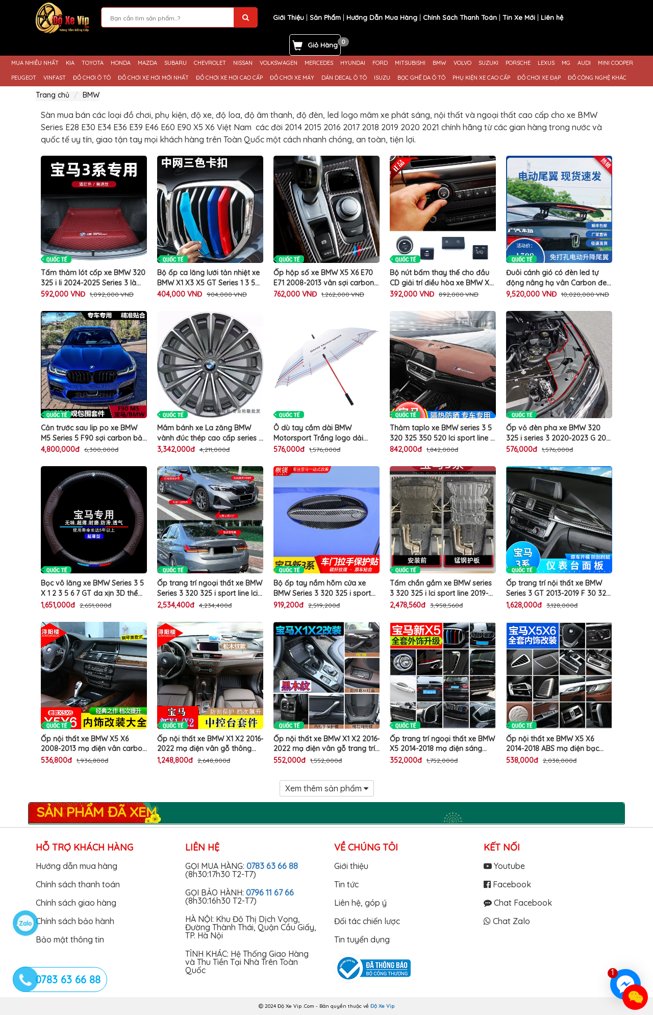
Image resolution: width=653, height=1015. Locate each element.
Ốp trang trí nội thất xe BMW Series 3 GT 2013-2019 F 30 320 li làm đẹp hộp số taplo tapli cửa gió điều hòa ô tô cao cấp (558, 588)
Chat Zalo (507, 921)
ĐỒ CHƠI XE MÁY (292, 78)
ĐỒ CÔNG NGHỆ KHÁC (597, 78)
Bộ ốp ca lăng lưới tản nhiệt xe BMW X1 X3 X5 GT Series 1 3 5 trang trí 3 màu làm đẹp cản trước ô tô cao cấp (208, 278)
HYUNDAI (352, 63)
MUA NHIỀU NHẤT (35, 63)
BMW (439, 63)
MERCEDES (319, 63)
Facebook (507, 884)
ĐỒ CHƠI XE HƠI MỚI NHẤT (153, 78)
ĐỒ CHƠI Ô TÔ (92, 78)
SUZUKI (488, 63)
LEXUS (546, 63)
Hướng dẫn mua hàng (76, 866)
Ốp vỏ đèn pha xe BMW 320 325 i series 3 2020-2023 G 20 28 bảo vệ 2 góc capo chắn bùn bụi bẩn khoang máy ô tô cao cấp (557, 433)
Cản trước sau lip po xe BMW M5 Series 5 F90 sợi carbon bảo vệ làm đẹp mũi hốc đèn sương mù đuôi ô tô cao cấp (94, 433)
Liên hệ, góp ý (360, 903)
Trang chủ (52, 95)
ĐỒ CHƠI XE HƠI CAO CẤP (229, 78)
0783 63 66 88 (272, 866)
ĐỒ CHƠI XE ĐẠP (539, 78)
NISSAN (243, 63)
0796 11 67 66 (270, 892)
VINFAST (54, 78)
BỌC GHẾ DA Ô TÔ (421, 78)
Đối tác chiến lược (367, 921)
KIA (70, 63)
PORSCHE (518, 63)
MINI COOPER (615, 63)
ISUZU (382, 78)
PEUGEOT (23, 78)
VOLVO (462, 63)
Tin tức (346, 884)
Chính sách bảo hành (75, 921)
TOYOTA (93, 63)
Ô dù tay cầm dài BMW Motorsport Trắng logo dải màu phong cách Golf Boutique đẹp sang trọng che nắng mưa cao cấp (326, 433)
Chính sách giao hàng (76, 903)
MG (566, 63)
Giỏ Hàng (323, 45)
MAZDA (147, 63)
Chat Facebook (518, 903)
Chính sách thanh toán (78, 884)
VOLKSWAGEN (278, 63)
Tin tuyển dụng (362, 939)
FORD (380, 63)
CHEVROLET (210, 63)
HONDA (121, 63)
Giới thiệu (351, 866)
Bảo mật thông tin (70, 939)
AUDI (584, 63)
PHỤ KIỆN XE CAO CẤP (481, 78)
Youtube (504, 866)
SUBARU (175, 63)
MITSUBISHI (410, 63)
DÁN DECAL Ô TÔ (344, 78)
